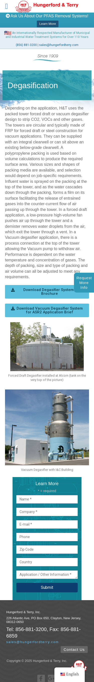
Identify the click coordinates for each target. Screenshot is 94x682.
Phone (47, 533)
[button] (47, 288)
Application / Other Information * (47, 571)
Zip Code (47, 546)
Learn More (47, 24)
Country (47, 558)
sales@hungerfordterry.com (58, 41)
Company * (47, 508)
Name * (47, 495)
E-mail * (47, 521)
